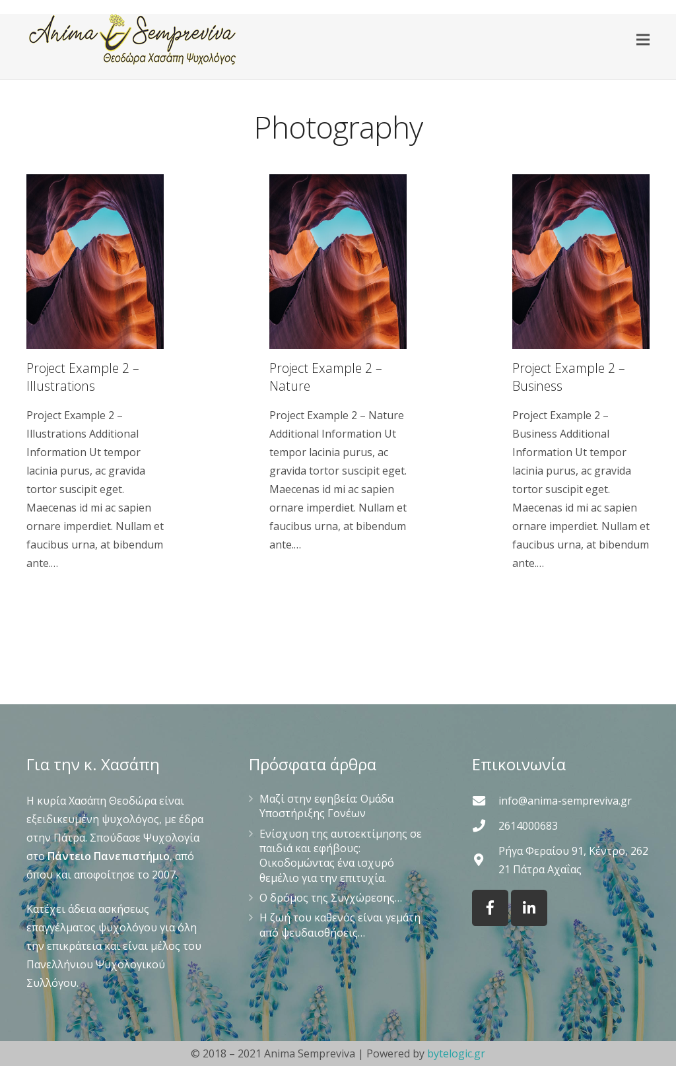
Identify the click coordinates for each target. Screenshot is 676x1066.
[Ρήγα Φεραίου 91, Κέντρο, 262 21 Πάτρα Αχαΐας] (485, 859)
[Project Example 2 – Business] (581, 261)
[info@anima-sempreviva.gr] (485, 800)
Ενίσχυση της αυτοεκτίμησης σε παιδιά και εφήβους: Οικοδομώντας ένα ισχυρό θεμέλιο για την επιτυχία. (340, 855)
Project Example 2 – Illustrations (82, 377)
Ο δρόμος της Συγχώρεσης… (330, 897)
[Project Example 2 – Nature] (338, 261)
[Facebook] (490, 908)
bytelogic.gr (456, 1053)
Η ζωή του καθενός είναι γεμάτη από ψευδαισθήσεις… (340, 924)
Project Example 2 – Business (568, 377)
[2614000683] (485, 825)
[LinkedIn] (529, 908)
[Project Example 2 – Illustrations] (95, 261)
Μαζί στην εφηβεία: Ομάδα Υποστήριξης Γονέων (326, 805)
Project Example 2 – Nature (325, 377)
